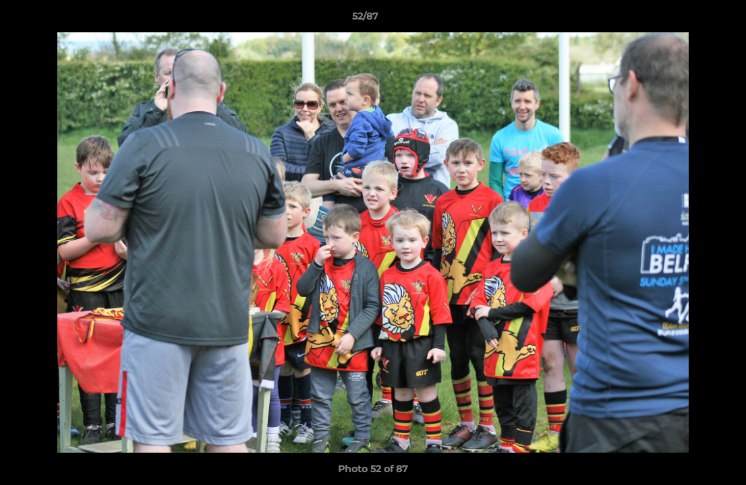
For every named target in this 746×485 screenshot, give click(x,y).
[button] (689, 19)
